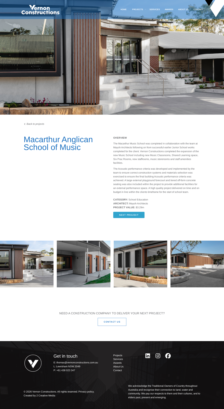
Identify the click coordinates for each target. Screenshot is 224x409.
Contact (198, 9)
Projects (137, 9)
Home (124, 9)
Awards (169, 9)
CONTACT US (112, 320)
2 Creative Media (45, 395)
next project (123, 213)
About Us (183, 9)
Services (154, 9)
